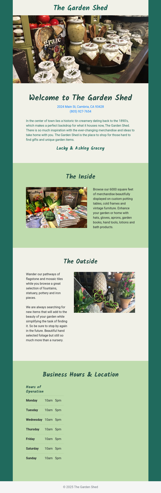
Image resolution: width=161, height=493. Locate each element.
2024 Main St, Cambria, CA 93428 (80, 107)
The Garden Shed (80, 8)
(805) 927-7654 (80, 111)
